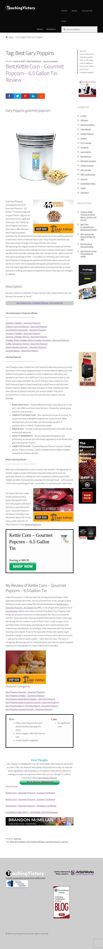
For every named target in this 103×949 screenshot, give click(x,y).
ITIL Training (85, 143)
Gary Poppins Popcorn (47, 778)
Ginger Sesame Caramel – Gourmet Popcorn (26, 347)
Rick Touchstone (34, 61)
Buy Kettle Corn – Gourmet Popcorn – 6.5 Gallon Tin (39, 303)
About (74, 10)
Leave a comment (50, 61)
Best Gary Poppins (17, 841)
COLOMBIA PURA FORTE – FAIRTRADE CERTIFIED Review (32, 812)
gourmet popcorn (53, 841)
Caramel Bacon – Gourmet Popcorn (22, 350)
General (83, 138)
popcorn (17, 838)
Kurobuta (84, 147)
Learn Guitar (85, 152)
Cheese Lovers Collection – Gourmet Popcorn (26, 326)
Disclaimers (51, 29)
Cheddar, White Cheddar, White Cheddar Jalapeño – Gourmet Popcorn (37, 340)
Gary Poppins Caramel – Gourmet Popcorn (25, 692)
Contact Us (87, 10)
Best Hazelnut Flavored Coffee (86, 245)
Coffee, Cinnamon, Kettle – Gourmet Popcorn (26, 343)
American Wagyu (87, 125)
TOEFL (83, 188)
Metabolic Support (88, 161)
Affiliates (84, 120)
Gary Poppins (12, 611)
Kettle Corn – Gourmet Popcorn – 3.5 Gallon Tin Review (31, 805)
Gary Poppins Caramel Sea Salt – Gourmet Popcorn (29, 709)
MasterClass (85, 156)
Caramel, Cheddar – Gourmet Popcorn (23, 323)
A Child (83, 116)
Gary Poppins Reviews (35, 841)
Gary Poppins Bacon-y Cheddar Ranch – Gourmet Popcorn (32, 705)
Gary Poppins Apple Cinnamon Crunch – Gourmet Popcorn (32, 702)
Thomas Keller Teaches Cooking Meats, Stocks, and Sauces (88, 216)
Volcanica (84, 192)
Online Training (86, 165)
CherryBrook (85, 129)
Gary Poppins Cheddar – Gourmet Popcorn (25, 695)
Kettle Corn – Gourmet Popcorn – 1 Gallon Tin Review (30, 792)
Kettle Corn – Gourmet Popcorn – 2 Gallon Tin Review (30, 799)
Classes (40, 29)
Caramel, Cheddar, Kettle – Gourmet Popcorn (26, 336)
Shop (63, 21)
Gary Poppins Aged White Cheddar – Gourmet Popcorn (30, 699)
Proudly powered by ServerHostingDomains (25, 878)
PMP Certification (87, 174)
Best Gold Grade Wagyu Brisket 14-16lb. (87, 237)
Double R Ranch (86, 134)
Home (64, 10)
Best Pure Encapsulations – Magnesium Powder (88, 227)
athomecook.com (33, 524)
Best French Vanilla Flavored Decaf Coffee (88, 254)
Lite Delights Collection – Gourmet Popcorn (26, 330)
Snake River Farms (88, 183)
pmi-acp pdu (85, 170)
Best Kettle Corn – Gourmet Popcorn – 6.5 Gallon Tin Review (35, 73)
